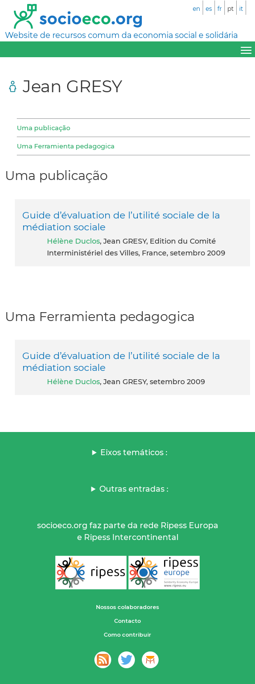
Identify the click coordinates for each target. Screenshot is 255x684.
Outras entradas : (134, 489)
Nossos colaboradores (127, 607)
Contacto (127, 620)
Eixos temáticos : (134, 452)
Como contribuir (127, 634)
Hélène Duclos (73, 241)
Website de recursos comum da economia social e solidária (121, 35)
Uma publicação (43, 128)
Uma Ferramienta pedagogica (66, 146)
